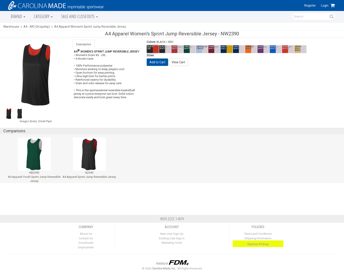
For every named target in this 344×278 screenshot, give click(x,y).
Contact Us (86, 238)
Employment (86, 247)
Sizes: (150, 55)
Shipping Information (258, 238)
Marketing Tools (172, 242)
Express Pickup (258, 244)
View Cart (178, 62)
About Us (86, 233)
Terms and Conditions (258, 233)
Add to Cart (157, 62)
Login (324, 5)
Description (83, 44)
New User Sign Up (171, 233)
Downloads (86, 242)
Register (310, 5)
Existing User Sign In (172, 238)
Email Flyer (45, 121)
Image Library (28, 121)
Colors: (151, 42)
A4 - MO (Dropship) (36, 26)
